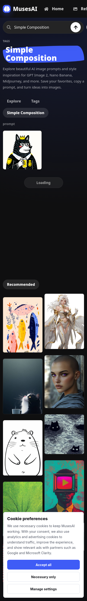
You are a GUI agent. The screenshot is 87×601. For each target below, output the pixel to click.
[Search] (76, 27)
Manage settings (43, 589)
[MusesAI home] (20, 9)
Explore (14, 101)
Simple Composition (25, 112)
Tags (35, 101)
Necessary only (43, 577)
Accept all (44, 565)
